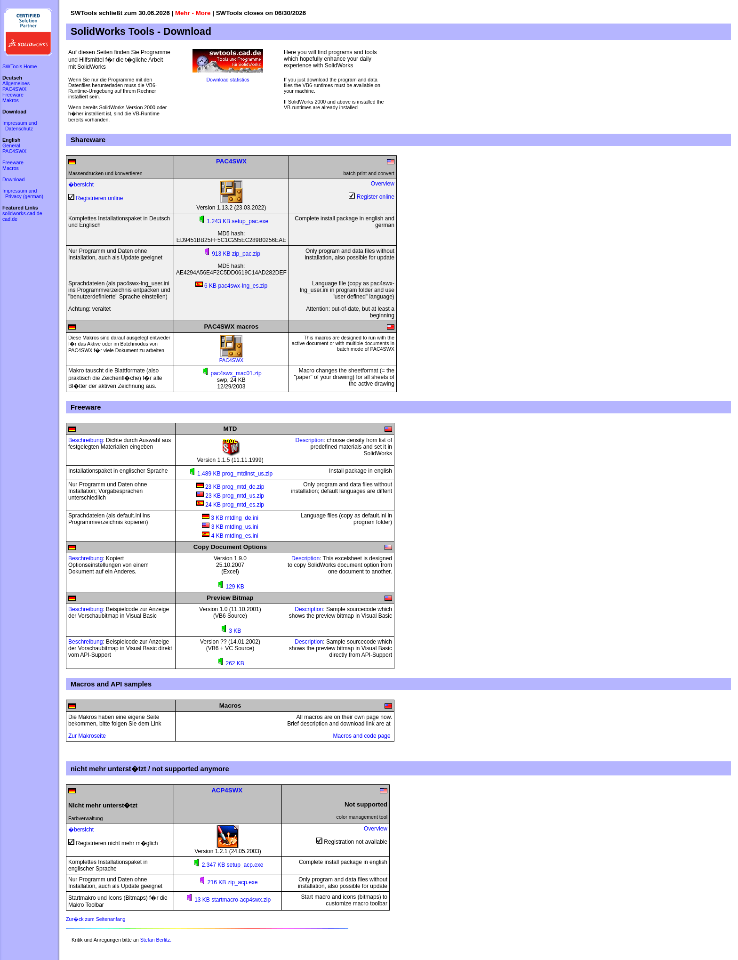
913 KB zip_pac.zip (231, 253)
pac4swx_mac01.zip (231, 373)
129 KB (230, 586)
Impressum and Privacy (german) (22, 193)
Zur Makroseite (87, 736)
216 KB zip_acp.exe (227, 882)
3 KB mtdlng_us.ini (230, 527)
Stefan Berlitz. (155, 940)
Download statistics (227, 79)
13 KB (198, 899)
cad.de (9, 219)
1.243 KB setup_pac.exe (238, 221)
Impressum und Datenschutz (19, 125)
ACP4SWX (226, 790)
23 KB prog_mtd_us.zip (230, 495)
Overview (382, 183)
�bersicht (81, 184)
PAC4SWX (231, 358)
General (11, 145)
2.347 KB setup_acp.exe (227, 865)
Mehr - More (193, 12)
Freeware (13, 94)
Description (310, 440)
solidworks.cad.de (22, 213)
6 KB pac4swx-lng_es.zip (231, 285)
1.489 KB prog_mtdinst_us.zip (230, 473)
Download (13, 179)
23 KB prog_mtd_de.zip (230, 487)
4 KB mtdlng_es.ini (230, 535)
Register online (375, 197)
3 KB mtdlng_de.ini (230, 518)
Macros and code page (362, 736)
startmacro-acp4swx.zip (241, 899)
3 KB (230, 631)
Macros (10, 168)
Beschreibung (85, 440)
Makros (10, 100)
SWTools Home (19, 66)
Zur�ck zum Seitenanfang (96, 919)
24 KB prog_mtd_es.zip (230, 504)
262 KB (230, 663)
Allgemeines (16, 83)
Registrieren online (99, 198)
